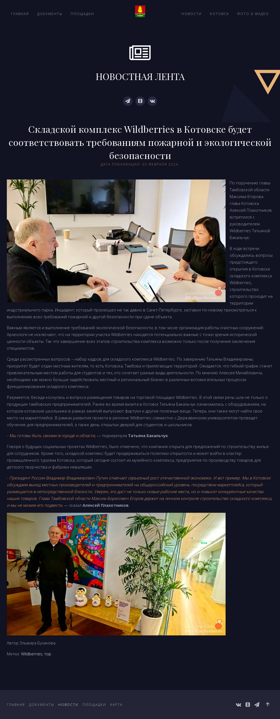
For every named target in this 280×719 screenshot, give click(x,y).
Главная (20, 13)
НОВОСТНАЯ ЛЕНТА (140, 76)
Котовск (219, 13)
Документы (49, 13)
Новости (192, 13)
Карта (116, 704)
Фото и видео (253, 13)
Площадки (82, 13)
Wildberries (31, 653)
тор (47, 653)
